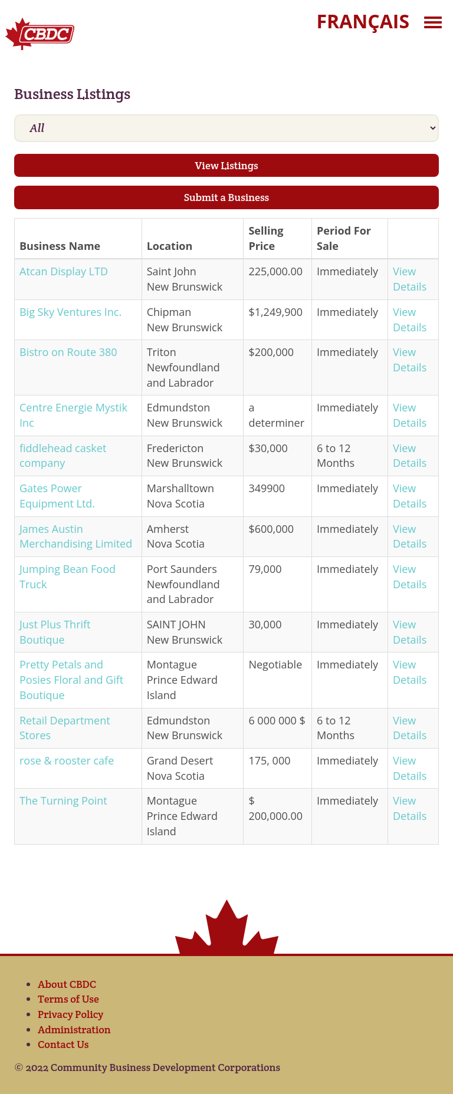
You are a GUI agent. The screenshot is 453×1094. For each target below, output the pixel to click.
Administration (74, 1029)
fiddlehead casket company (62, 455)
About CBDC (67, 984)
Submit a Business (227, 197)
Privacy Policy (70, 1014)
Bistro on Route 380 (68, 352)
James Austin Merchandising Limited (75, 536)
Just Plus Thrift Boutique (55, 632)
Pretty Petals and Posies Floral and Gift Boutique (71, 679)
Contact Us (63, 1044)
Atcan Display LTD (63, 271)
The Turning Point (63, 800)
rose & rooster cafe (66, 760)
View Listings (226, 165)
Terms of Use (68, 999)
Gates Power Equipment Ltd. (57, 495)
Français (363, 21)
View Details (409, 279)
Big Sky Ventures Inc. (70, 312)
